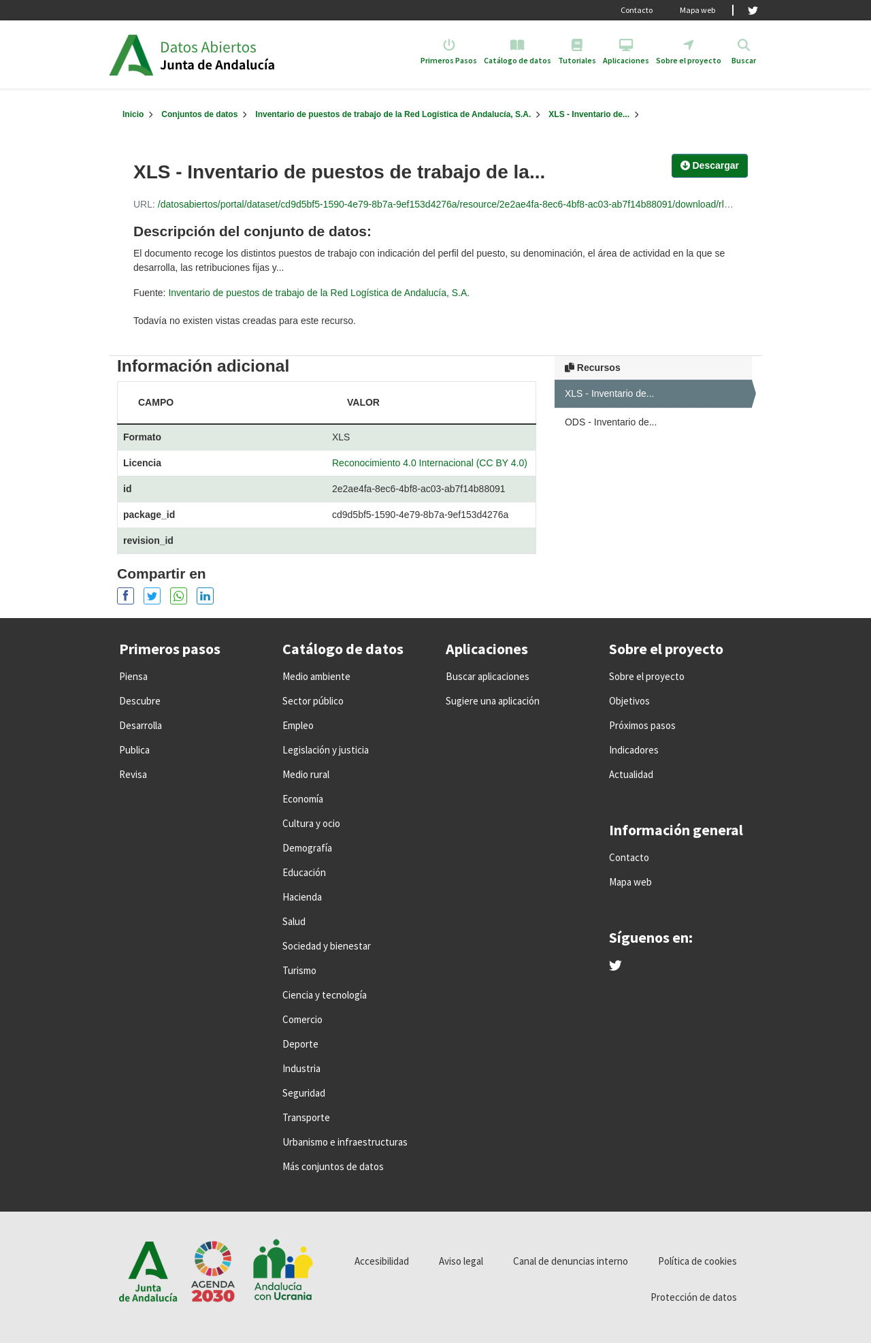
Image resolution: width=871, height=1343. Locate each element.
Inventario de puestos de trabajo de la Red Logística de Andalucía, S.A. (393, 114)
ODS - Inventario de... (611, 422)
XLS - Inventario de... (588, 114)
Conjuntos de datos (199, 114)
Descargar (709, 165)
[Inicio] (133, 114)
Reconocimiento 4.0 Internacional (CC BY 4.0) (429, 462)
